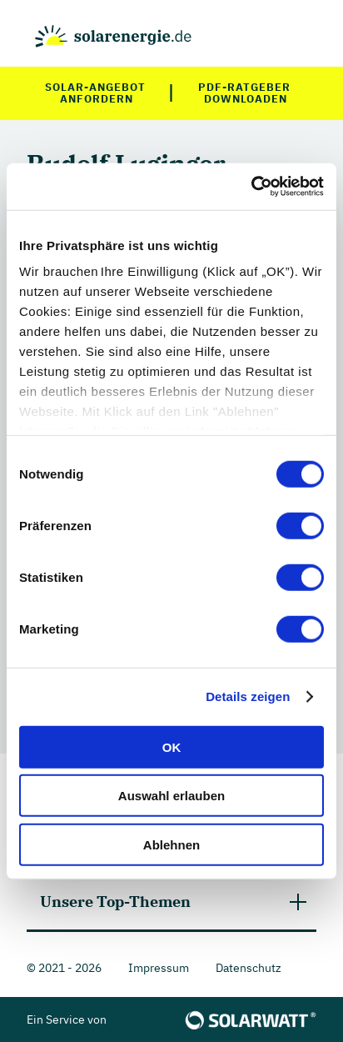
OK (171, 746)
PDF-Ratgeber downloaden (245, 93)
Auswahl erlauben (171, 796)
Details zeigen (248, 696)
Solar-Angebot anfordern (97, 93)
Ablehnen (171, 844)
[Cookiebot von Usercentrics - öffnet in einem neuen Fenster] (251, 187)
